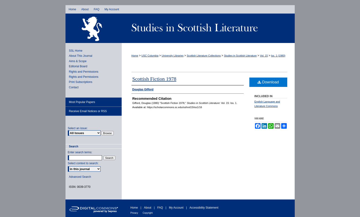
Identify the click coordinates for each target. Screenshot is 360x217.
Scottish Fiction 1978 (154, 79)
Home (134, 55)
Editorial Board (78, 66)
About (147, 207)
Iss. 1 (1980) (278, 55)
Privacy (134, 213)
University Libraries (173, 55)
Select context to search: (83, 163)
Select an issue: (78, 128)
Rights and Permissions (83, 71)
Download (268, 82)
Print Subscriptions (80, 82)
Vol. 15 (264, 55)
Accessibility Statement (203, 207)
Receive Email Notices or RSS (88, 111)
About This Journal (80, 55)
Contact (74, 87)
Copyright (148, 213)
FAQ (160, 207)
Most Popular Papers (82, 102)
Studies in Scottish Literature (208, 28)
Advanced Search (80, 176)
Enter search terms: (80, 152)
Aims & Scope (78, 61)
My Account (176, 207)
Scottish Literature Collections (204, 55)
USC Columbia (150, 55)
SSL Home (76, 50)
